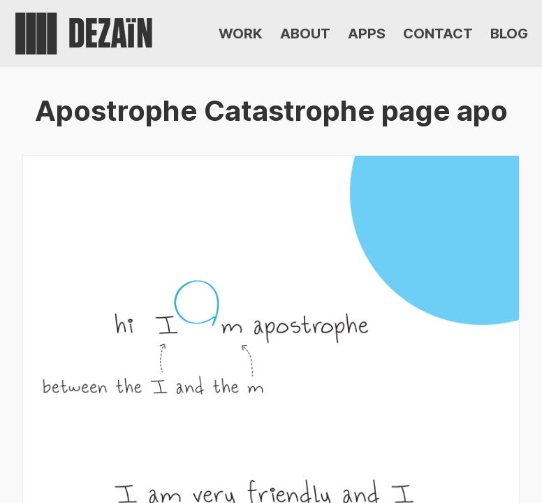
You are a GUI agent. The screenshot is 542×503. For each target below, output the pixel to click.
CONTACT (438, 33)
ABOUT (305, 33)
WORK (241, 33)
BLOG (509, 33)
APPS (367, 33)
